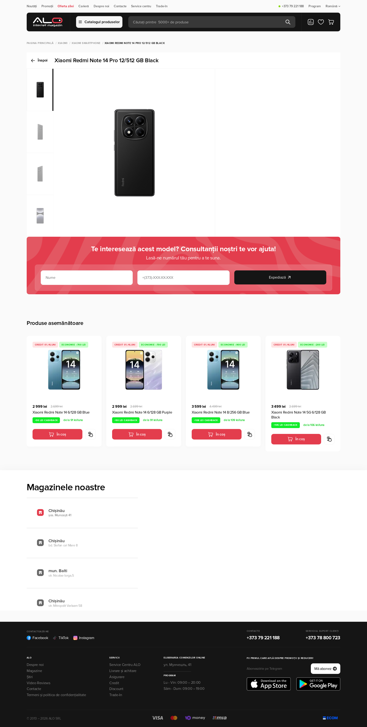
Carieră (83, 6)
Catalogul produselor (99, 22)
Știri (30, 677)
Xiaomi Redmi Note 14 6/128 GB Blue (61, 412)
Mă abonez (325, 668)
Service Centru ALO (124, 664)
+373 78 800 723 (323, 638)
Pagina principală (40, 43)
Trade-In (161, 6)
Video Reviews (38, 683)
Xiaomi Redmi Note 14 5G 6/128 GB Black (298, 415)
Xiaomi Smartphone (86, 43)
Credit (114, 683)
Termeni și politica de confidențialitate (56, 695)
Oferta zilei (66, 6)
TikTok (60, 638)
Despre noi (101, 6)
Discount (116, 689)
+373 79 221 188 (293, 6)
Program (314, 6)
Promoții (47, 6)
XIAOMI (62, 43)
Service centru (141, 6)
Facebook (37, 638)
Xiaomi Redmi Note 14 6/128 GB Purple (142, 412)
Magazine (34, 671)
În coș (57, 434)
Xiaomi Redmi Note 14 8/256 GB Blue (221, 412)
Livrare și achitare (122, 671)
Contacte (120, 6)
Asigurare (116, 677)
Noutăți (32, 6)
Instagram (83, 638)
